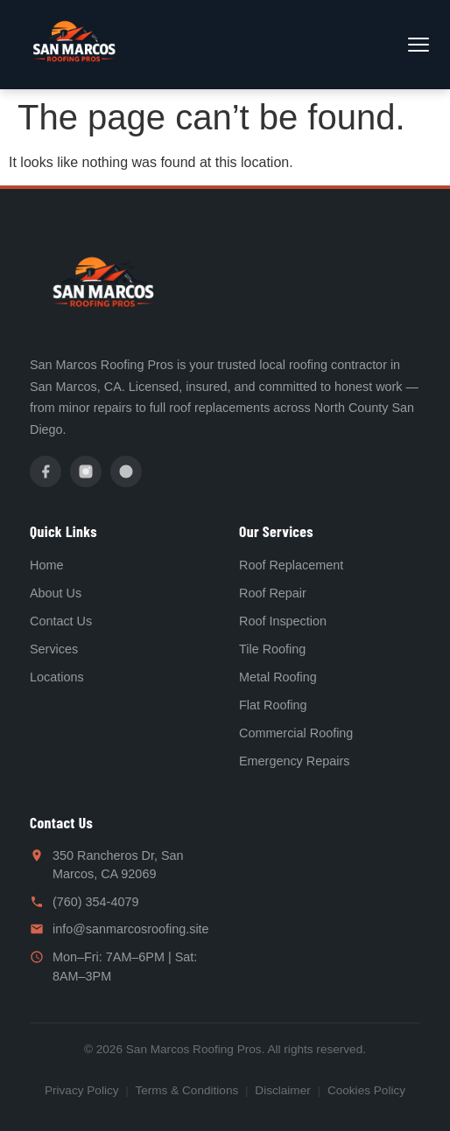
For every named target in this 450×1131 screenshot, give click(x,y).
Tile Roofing (272, 649)
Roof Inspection (283, 621)
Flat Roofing (273, 705)
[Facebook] (45, 471)
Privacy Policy (82, 1090)
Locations (57, 677)
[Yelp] (126, 471)
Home (46, 565)
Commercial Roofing (296, 733)
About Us (55, 593)
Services (54, 649)
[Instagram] (86, 471)
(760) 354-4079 (95, 902)
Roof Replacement (291, 565)
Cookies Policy (366, 1090)
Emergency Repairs (294, 761)
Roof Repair (272, 593)
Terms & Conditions (186, 1090)
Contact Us (61, 621)
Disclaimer (282, 1090)
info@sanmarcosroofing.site (131, 929)
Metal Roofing (278, 677)
